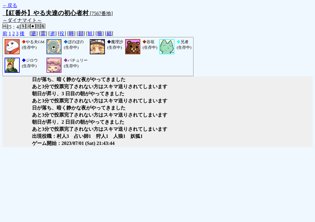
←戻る (9, 5)
